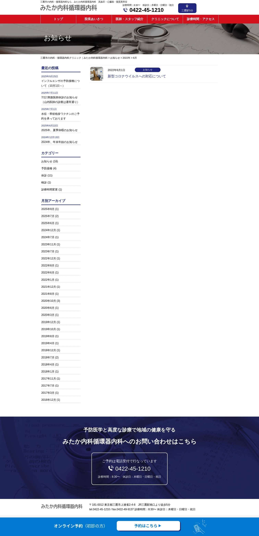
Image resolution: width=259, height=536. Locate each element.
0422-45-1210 (147, 10)
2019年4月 (47, 343)
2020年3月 (47, 314)
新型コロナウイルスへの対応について (137, 76)
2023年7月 (47, 251)
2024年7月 (47, 237)
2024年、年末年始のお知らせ (59, 142)
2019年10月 (48, 329)
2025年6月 (47, 223)
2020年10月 (48, 300)
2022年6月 (47, 272)
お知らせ (46, 161)
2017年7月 (47, 385)
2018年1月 (47, 371)
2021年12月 (48, 286)
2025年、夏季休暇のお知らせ (59, 130)
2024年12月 (48, 230)
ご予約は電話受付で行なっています (129, 468)
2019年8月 (47, 336)
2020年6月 (47, 307)
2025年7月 (47, 216)
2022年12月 (48, 258)
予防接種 (46, 168)
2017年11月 (48, 378)
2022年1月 (47, 279)
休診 (44, 175)
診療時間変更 (49, 189)
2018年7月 (47, 357)
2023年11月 (48, 244)
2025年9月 (47, 209)
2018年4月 (47, 364)
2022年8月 (47, 265)
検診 (44, 182)
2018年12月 (48, 350)
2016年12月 (48, 399)
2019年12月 (48, 322)
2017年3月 (47, 392)
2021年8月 (47, 293)
